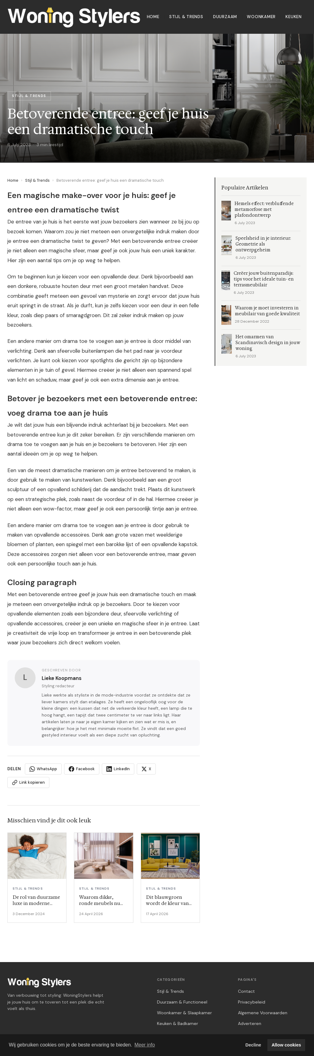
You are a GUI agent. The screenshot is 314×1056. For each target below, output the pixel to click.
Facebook (82, 769)
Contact (246, 991)
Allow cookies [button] (286, 1044)
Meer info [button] (144, 1044)
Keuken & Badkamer (177, 1023)
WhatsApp (43, 769)
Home (153, 16)
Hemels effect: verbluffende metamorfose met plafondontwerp (264, 209)
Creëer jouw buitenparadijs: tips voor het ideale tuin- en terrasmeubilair (264, 279)
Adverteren (249, 1023)
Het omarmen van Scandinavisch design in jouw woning (268, 342)
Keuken (293, 16)
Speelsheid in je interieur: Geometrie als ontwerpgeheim (263, 244)
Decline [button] (253, 1044)
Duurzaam (225, 16)
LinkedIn (118, 769)
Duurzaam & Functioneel (182, 1002)
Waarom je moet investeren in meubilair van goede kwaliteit (267, 311)
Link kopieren (28, 782)
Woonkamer (261, 16)
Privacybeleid (251, 1002)
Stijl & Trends (186, 16)
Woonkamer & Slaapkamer (184, 1012)
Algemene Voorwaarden (262, 1012)
